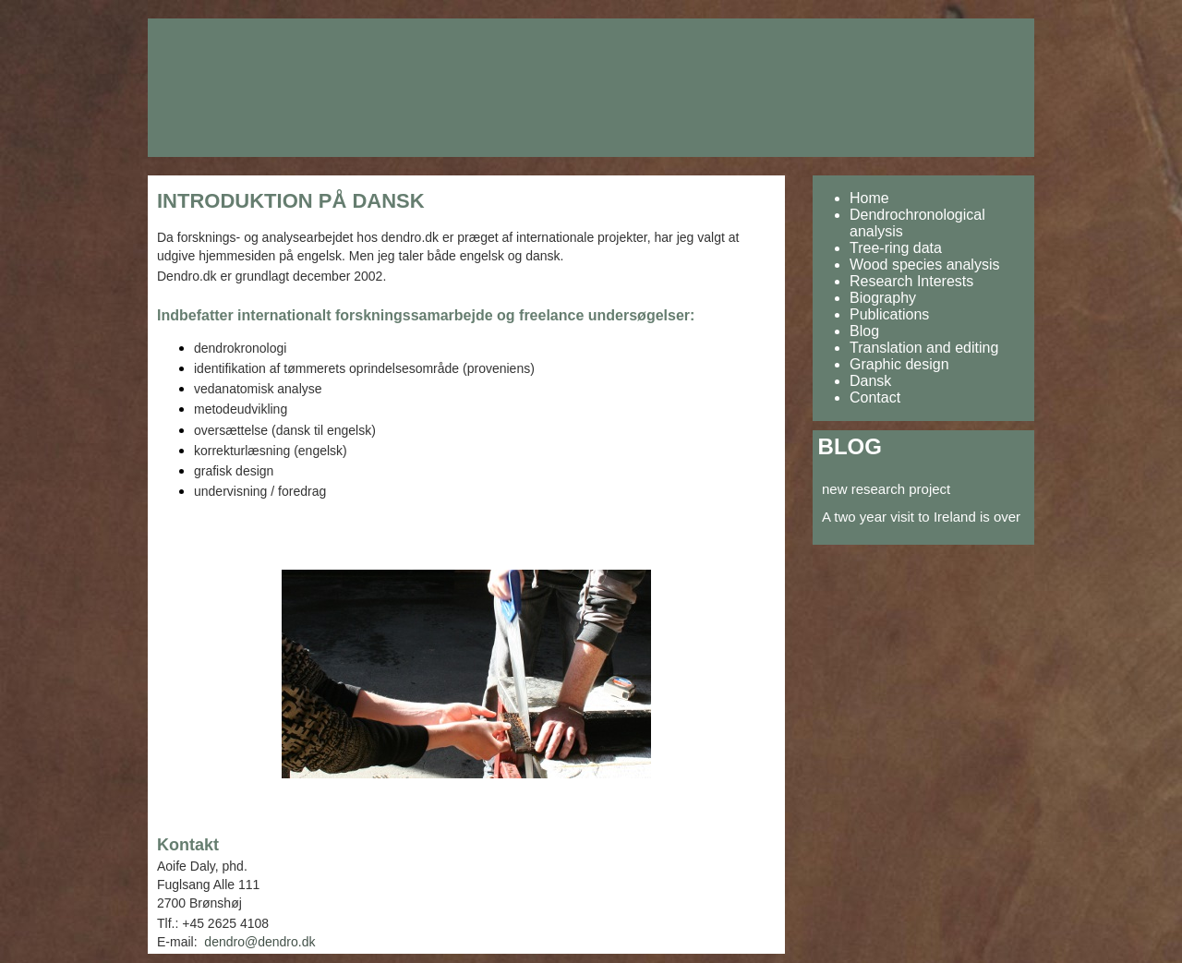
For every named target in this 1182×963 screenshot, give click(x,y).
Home (869, 198)
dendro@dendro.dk (259, 941)
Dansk (870, 381)
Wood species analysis (924, 264)
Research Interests (911, 281)
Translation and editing (924, 347)
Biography (883, 298)
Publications (889, 314)
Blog (864, 331)
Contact (875, 397)
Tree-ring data (896, 248)
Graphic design (899, 364)
